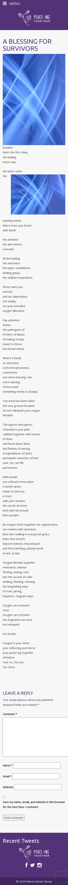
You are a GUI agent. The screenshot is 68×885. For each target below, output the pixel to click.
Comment (10, 714)
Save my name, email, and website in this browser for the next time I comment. (34, 804)
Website (8, 787)
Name (7, 765)
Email (7, 776)
